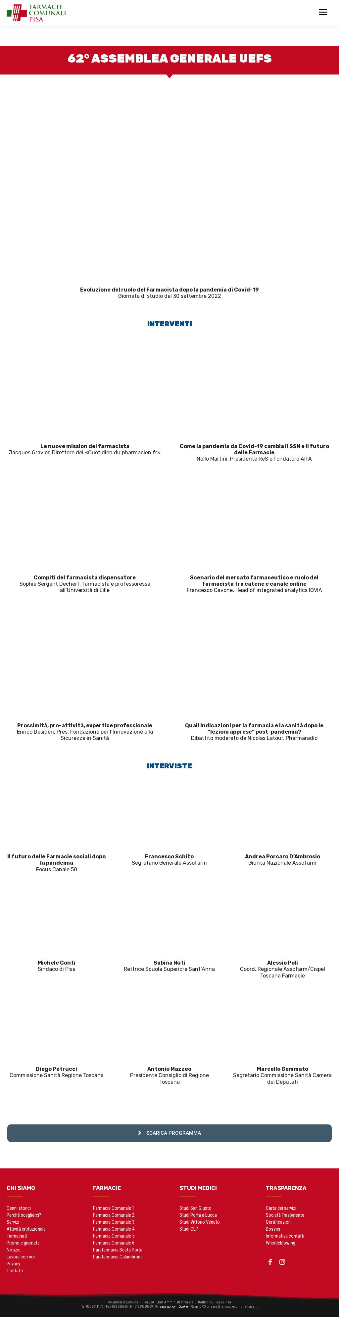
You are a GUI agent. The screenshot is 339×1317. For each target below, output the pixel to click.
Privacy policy (169, 1306)
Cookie (188, 1306)
